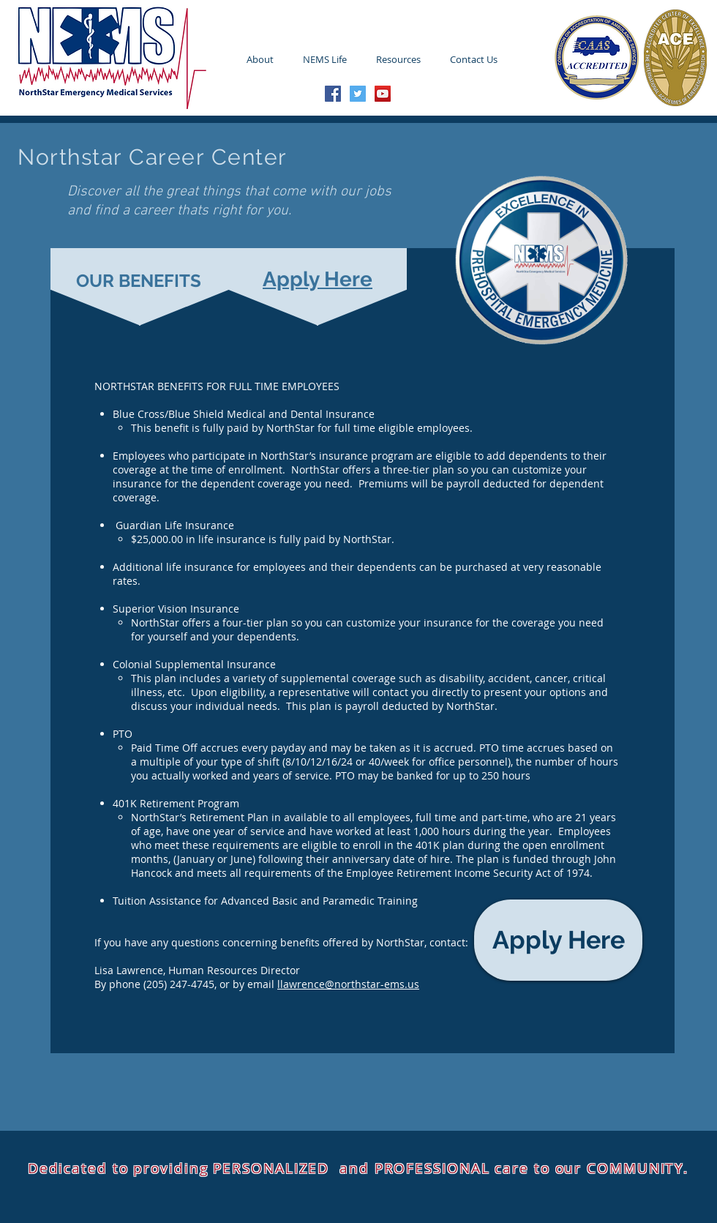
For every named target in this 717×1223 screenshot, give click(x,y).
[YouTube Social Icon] (383, 94)
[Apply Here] (558, 940)
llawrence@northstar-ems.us (348, 984)
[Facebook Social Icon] (333, 94)
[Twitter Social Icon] (358, 94)
